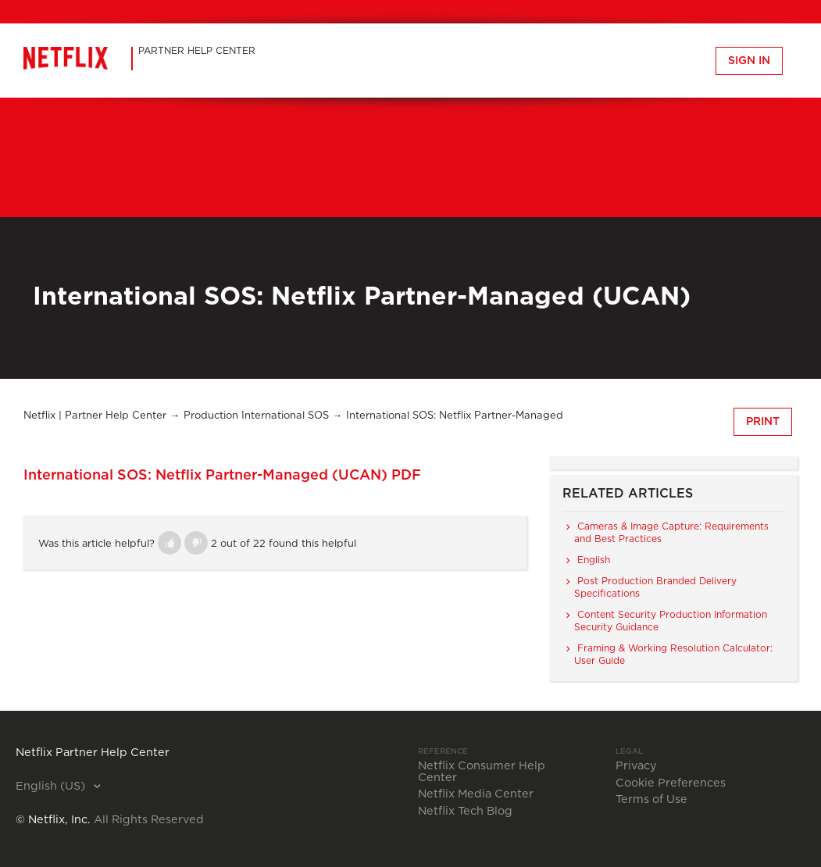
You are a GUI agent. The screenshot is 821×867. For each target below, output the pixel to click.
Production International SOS (256, 416)
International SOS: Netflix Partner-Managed (454, 416)
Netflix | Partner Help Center (94, 416)
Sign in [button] (749, 60)
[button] (169, 543)
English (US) (52, 786)
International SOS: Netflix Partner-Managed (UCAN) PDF (222, 476)
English (593, 560)
